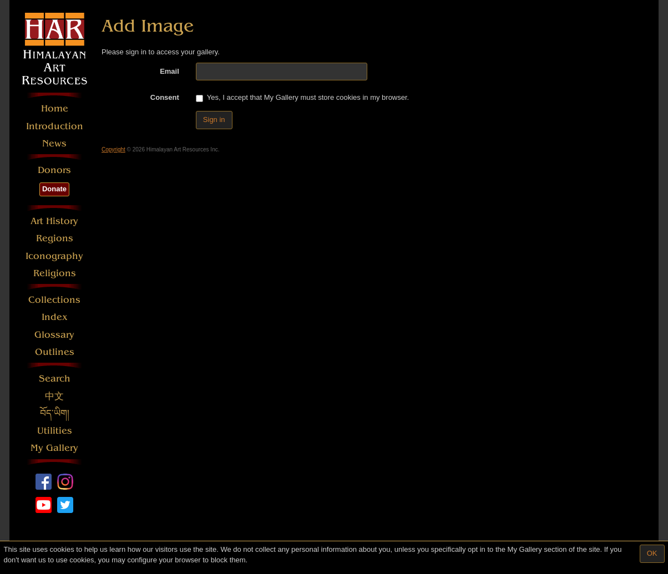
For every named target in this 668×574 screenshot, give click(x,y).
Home (54, 108)
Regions (54, 238)
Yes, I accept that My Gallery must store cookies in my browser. (302, 97)
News (54, 143)
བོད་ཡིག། (54, 413)
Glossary (54, 334)
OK (652, 553)
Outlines (54, 352)
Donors (54, 170)
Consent (164, 97)
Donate (54, 189)
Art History (54, 221)
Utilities (54, 430)
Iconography (54, 256)
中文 (54, 396)
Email (169, 71)
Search (54, 378)
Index (55, 317)
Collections (54, 299)
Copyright (113, 149)
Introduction (54, 126)
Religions (54, 273)
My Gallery (54, 448)
